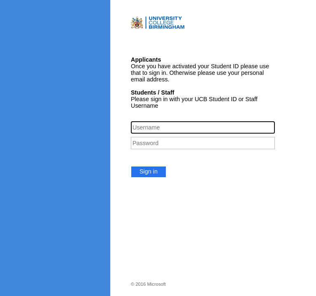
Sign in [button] (148, 171)
